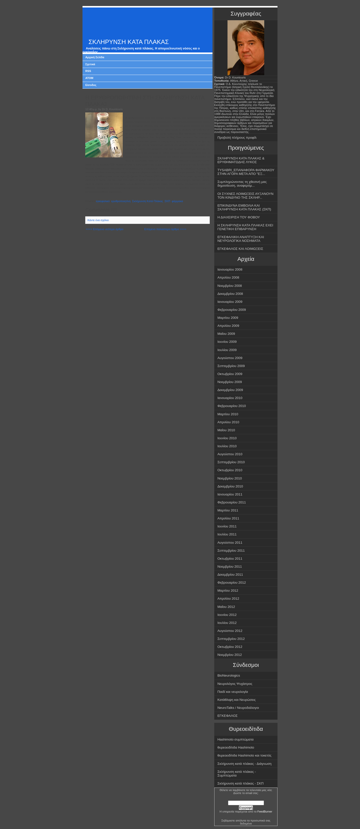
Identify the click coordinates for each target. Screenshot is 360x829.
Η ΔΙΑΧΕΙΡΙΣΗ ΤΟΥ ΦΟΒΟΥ (239, 217)
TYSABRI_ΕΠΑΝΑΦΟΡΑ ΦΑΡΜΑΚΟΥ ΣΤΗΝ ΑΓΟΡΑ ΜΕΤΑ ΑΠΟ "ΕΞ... (246, 172)
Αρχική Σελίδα (94, 57)
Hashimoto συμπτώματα (236, 739)
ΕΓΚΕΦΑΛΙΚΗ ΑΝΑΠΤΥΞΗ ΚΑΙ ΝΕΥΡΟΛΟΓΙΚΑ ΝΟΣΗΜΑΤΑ (241, 239)
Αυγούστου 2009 (230, 358)
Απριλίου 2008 (228, 277)
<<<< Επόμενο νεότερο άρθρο (104, 229)
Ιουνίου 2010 (227, 438)
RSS (88, 70)
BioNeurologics (229, 675)
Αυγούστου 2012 (230, 631)
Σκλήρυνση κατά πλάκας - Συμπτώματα (237, 773)
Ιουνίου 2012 (227, 615)
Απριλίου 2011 (228, 518)
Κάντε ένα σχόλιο (98, 220)
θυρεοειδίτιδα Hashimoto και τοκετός (245, 755)
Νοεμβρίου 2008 (230, 286)
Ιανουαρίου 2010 (230, 398)
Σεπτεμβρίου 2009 (231, 366)
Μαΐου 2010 (226, 430)
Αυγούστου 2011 (230, 542)
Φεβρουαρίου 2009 (232, 310)
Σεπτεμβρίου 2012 (231, 639)
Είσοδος (90, 84)
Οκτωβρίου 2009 (230, 374)
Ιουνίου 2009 (227, 342)
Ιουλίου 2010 (227, 446)
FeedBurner (265, 811)
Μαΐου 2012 (226, 607)
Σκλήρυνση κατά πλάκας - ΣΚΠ (241, 783)
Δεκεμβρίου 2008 (230, 294)
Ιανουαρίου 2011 (230, 494)
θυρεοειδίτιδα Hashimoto (236, 747)
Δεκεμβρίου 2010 (230, 486)
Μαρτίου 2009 (228, 318)
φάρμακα (177, 201)
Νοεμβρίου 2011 (230, 566)
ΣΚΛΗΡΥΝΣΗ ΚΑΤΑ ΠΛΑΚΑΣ (128, 41)
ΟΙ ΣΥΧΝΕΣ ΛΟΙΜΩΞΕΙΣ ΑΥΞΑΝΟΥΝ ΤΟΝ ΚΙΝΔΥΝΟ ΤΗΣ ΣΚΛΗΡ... (246, 195)
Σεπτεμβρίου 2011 (231, 550)
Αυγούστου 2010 (230, 454)
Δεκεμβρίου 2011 (230, 574)
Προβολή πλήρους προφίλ (237, 137)
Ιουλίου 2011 (227, 534)
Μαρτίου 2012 (228, 590)
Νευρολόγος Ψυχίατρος (235, 684)
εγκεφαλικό (103, 201)
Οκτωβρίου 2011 (230, 558)
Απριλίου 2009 (228, 326)
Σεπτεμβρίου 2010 (231, 462)
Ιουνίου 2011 (227, 526)
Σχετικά (90, 64)
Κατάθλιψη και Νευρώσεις (237, 700)
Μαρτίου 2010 (228, 414)
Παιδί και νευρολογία (233, 692)
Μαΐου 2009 (226, 334)
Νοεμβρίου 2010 (230, 478)
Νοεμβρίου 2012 (230, 655)
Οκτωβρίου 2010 (230, 470)
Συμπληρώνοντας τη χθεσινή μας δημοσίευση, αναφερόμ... (242, 183)
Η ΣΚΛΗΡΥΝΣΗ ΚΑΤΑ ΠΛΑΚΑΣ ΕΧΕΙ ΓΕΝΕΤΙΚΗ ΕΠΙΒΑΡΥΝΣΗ (245, 227)
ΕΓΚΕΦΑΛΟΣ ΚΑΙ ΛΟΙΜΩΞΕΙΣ (240, 249)
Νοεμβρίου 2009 (230, 382)
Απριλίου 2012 (228, 598)
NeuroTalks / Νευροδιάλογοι (238, 708)
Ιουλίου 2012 (227, 623)
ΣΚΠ (167, 201)
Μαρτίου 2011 (228, 510)
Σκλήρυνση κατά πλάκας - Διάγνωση (245, 764)
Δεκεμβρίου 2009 (230, 390)
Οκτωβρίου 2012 (230, 647)
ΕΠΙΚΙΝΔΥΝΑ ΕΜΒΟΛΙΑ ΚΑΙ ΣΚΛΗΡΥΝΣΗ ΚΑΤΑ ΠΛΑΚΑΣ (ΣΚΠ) (244, 207)
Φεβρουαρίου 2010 (232, 406)
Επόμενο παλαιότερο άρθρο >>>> (165, 229)
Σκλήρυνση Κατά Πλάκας (147, 201)
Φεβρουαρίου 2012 (232, 582)
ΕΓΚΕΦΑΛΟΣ (228, 716)
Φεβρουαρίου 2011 (232, 502)
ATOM (89, 77)
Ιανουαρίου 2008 (230, 269)
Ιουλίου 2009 (227, 350)
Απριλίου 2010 (228, 422)
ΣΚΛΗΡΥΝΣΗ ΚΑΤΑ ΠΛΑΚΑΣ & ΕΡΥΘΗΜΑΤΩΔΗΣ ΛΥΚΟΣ (241, 160)
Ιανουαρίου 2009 (230, 302)
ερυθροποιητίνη (120, 201)
